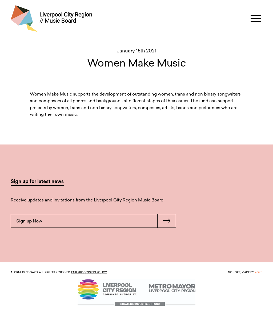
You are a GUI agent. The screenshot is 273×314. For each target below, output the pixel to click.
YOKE (258, 272)
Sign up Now (96, 221)
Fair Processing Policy (89, 272)
